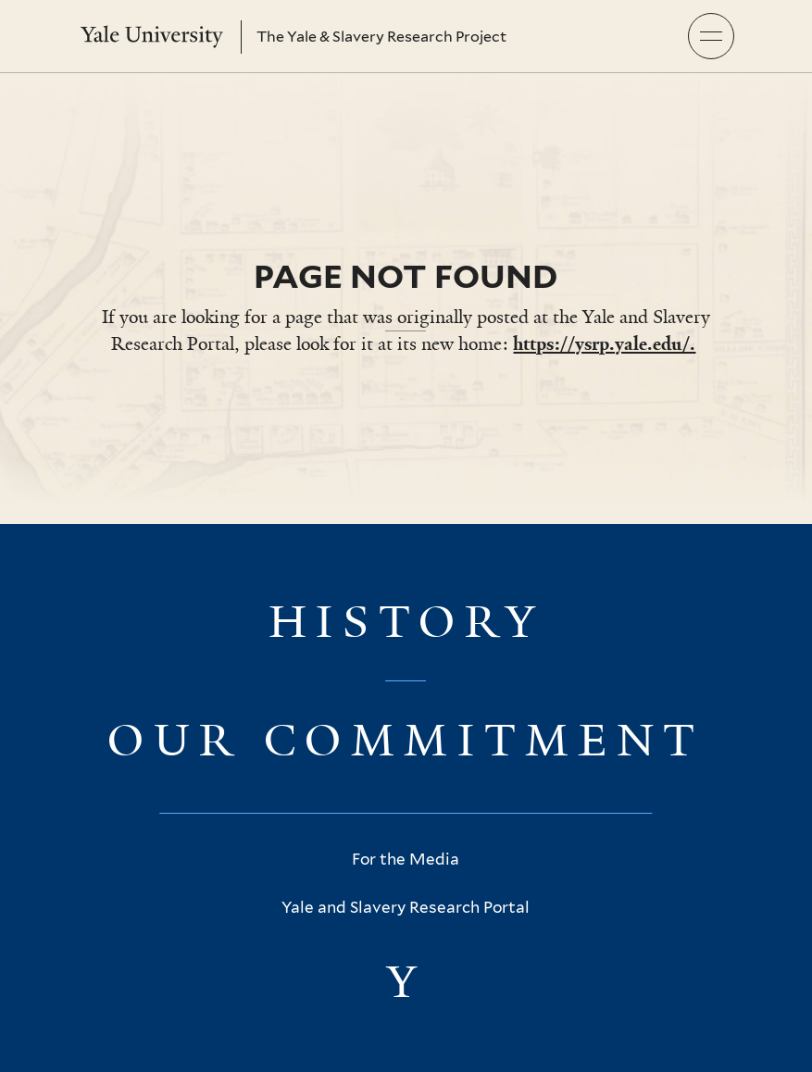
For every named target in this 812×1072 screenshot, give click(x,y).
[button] (711, 36)
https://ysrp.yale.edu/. (604, 343)
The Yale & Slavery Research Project (381, 36)
